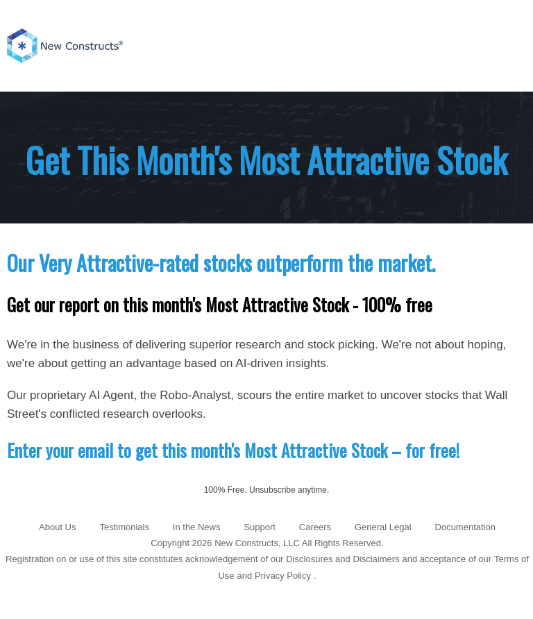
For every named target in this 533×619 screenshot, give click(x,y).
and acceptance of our (447, 559)
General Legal (383, 527)
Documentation (465, 527)
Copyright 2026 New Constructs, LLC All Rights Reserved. (267, 543)
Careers (315, 527)
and (244, 575)
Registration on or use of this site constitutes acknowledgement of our (144, 559)
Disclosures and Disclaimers (342, 559)
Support (260, 527)
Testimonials (124, 527)
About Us (57, 527)
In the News (197, 527)
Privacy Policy (283, 575)
